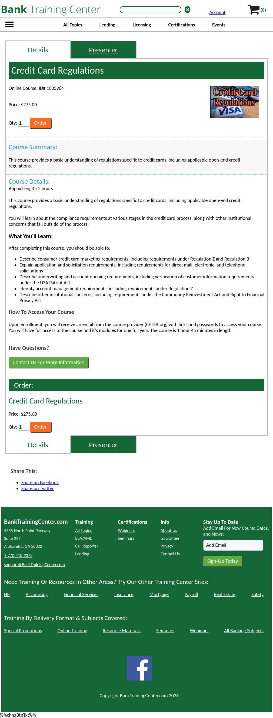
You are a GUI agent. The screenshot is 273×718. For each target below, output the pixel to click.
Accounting (37, 594)
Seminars (126, 538)
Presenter (103, 49)
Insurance (124, 594)
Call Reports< (87, 546)
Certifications (181, 25)
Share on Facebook (40, 482)
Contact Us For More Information (48, 362)
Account (217, 12)
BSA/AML (83, 538)
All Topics (72, 25)
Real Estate (224, 594)
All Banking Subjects (244, 631)
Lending (107, 25)
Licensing (141, 25)
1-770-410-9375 (18, 555)
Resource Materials (122, 631)
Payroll (191, 594)
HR (7, 594)
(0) (263, 10)
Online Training (72, 631)
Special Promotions (23, 631)
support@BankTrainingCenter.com (34, 564)
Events (218, 25)
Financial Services (81, 594)
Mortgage (159, 594)
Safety (257, 594)
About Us (169, 530)
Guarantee (170, 538)
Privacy (167, 546)
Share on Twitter (37, 488)
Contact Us (170, 553)
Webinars (126, 530)
